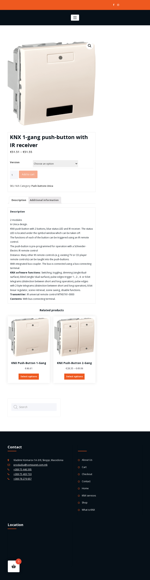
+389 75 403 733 (22, 474)
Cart (84, 467)
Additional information (44, 200)
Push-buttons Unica (42, 186)
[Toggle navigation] (75, 18)
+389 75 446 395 (22, 469)
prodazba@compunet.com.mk (30, 464)
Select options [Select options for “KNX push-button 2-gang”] (74, 376)
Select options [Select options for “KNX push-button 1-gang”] (29, 376)
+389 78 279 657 (22, 478)
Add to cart (28, 174)
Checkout (87, 474)
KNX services (89, 495)
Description (19, 200)
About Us (87, 460)
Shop (85, 502)
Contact (86, 481)
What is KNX (88, 509)
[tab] (19, 200)
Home (85, 488)
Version (15, 162)
